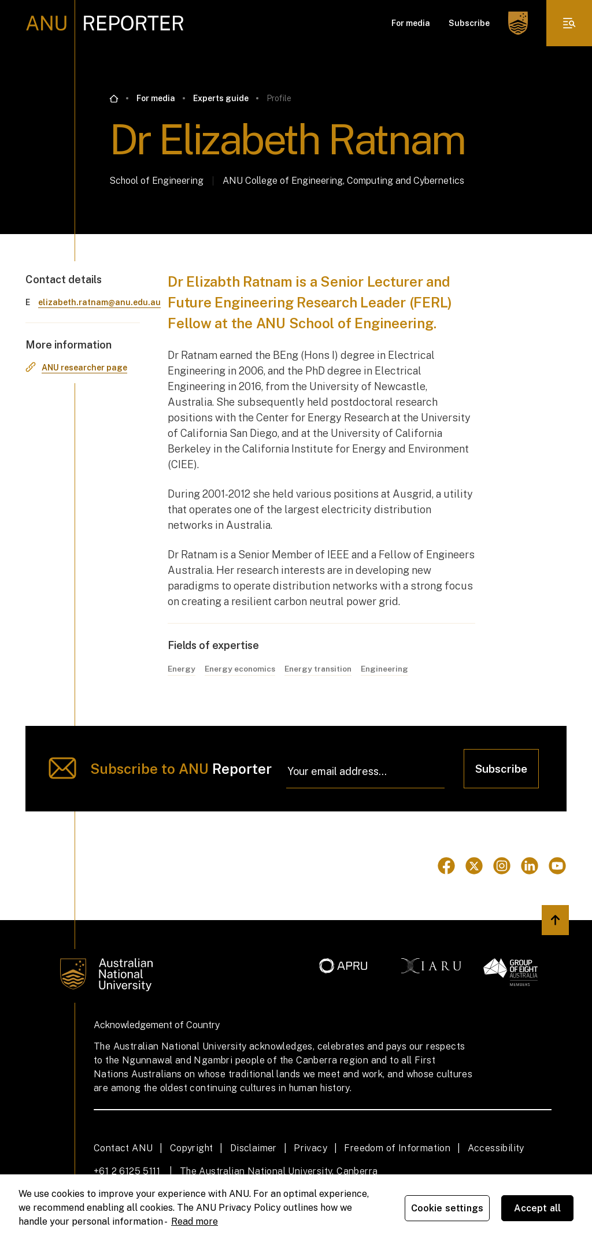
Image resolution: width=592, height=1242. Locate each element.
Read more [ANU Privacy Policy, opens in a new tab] (194, 1221)
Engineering (390, 668)
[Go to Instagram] (502, 866)
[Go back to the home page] (114, 98)
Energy (182, 668)
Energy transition (322, 668)
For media (410, 23)
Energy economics (241, 668)
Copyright (191, 1148)
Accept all (537, 1208)
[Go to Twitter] (474, 866)
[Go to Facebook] (446, 866)
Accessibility (496, 1148)
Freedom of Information (397, 1148)
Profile (279, 98)
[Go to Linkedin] (529, 866)
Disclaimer (253, 1148)
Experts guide (221, 98)
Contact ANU (123, 1148)
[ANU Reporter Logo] (105, 23)
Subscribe (469, 23)
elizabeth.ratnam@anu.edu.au (99, 302)
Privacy (310, 1148)
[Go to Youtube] (557, 866)
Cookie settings (447, 1208)
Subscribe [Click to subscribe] (501, 768)
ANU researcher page (84, 367)
